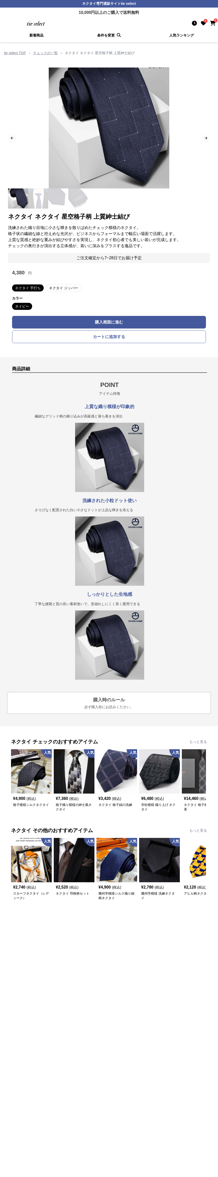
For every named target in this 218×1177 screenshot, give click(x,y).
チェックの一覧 (45, 53)
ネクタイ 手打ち (28, 288)
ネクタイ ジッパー (63, 288)
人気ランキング (181, 35)
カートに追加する (109, 337)
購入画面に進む (109, 322)
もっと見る (198, 742)
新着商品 (36, 35)
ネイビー (22, 306)
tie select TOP (15, 53)
